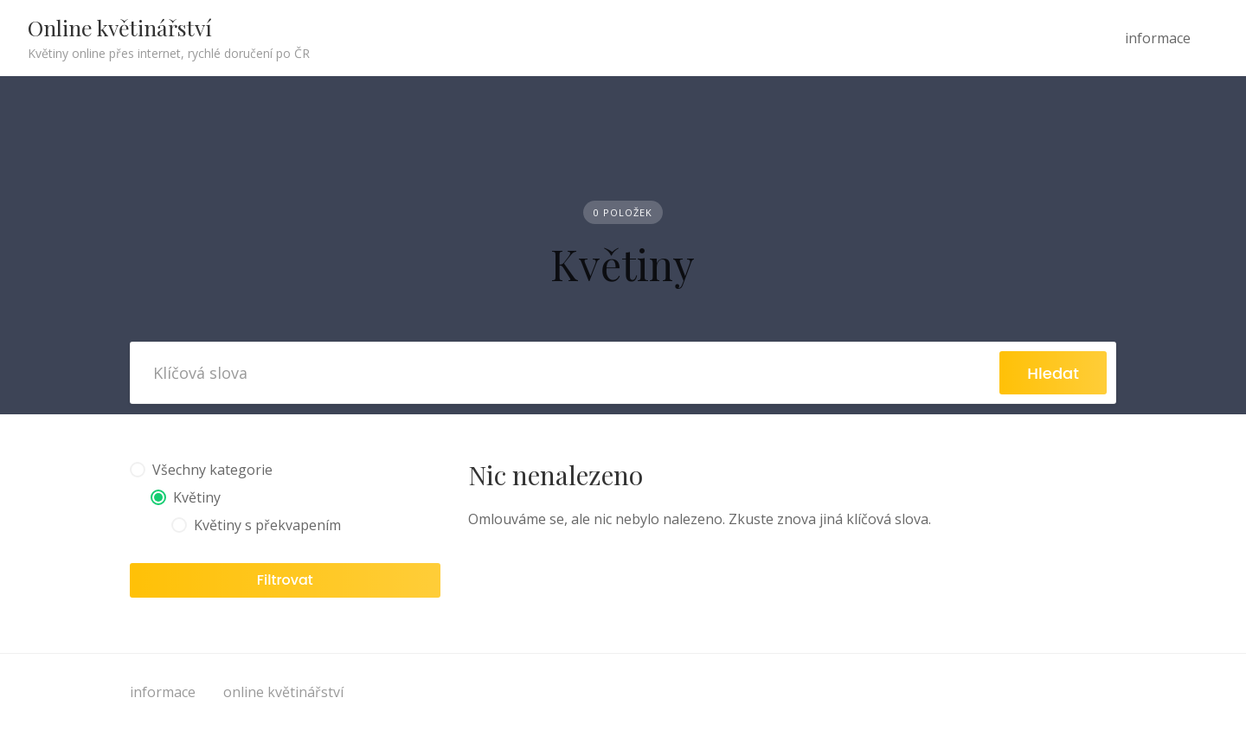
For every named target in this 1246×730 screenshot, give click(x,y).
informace (1158, 38)
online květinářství (283, 691)
